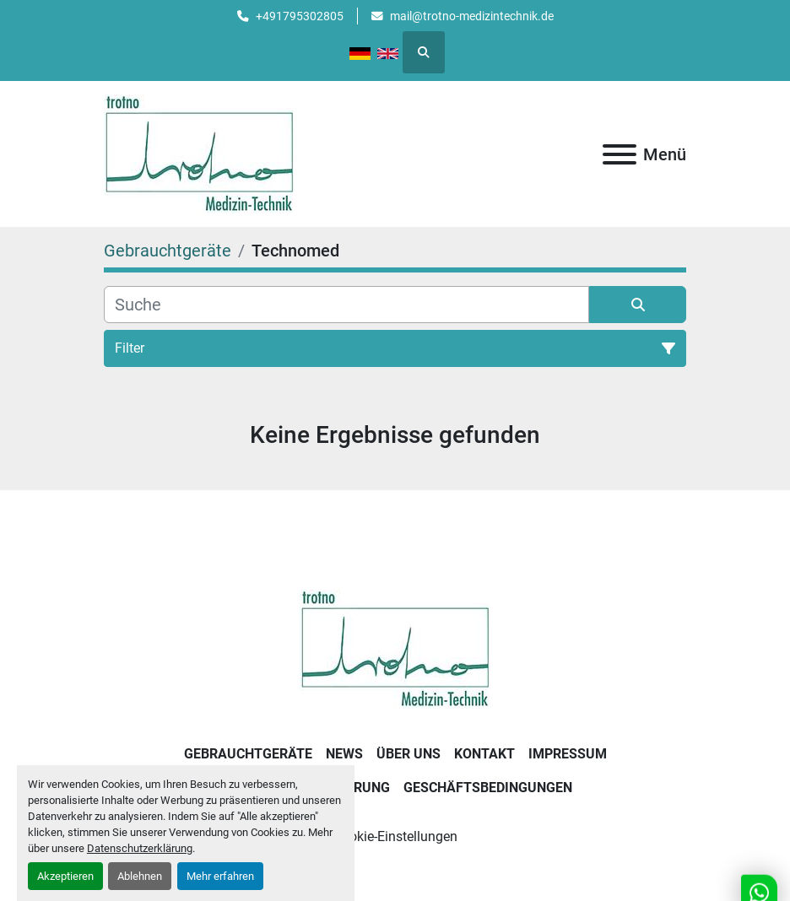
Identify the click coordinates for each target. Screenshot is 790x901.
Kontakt (484, 754)
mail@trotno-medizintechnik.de (472, 16)
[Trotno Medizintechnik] (395, 648)
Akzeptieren (65, 876)
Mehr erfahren (220, 876)
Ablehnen (139, 876)
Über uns (408, 754)
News (344, 754)
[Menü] (619, 154)
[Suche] (346, 304)
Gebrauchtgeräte (248, 754)
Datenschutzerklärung (139, 848)
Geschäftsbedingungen (487, 788)
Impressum (567, 754)
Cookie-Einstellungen (395, 836)
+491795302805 (300, 16)
